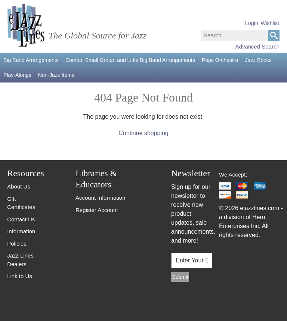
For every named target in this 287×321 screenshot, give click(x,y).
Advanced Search (257, 46)
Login (251, 23)
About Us (18, 186)
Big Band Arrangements (31, 60)
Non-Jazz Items (56, 75)
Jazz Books (258, 60)
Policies (17, 243)
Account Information (100, 197)
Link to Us (19, 276)
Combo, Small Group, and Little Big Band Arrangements (130, 60)
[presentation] (189, 302)
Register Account (96, 210)
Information (21, 231)
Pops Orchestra (220, 60)
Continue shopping (143, 133)
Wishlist (269, 23)
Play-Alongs (17, 75)
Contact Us (21, 219)
